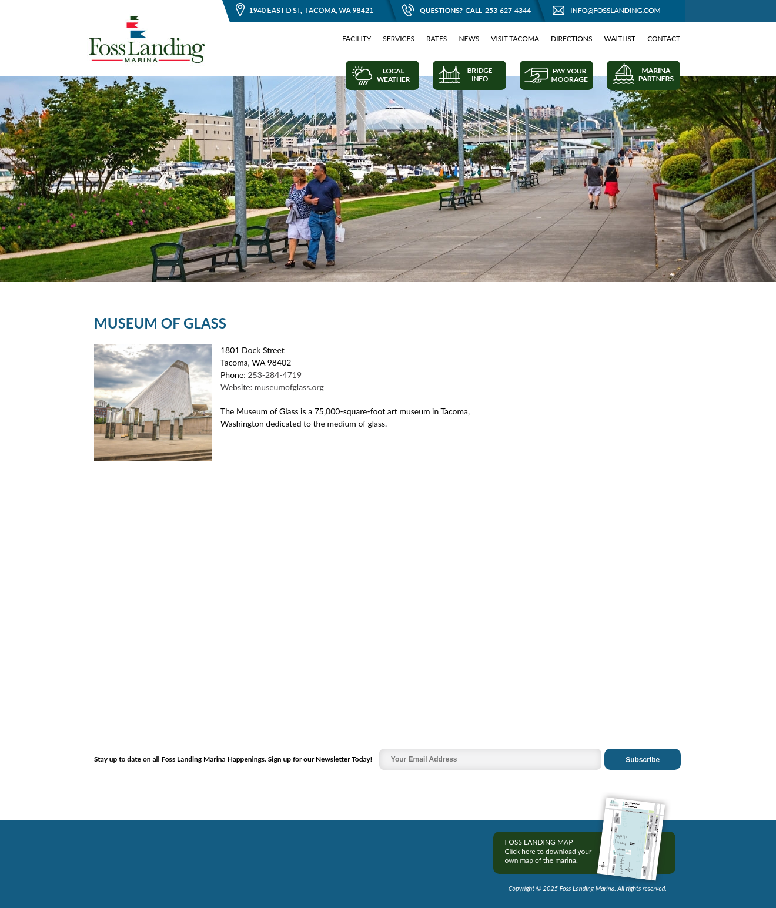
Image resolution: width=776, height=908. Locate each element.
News (469, 38)
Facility (356, 38)
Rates (436, 38)
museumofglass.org (289, 387)
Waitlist (620, 38)
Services (398, 38)
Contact (663, 38)
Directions (572, 38)
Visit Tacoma (515, 38)
